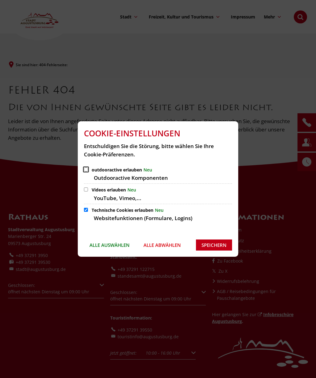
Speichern (214, 245)
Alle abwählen (162, 245)
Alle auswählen (109, 245)
